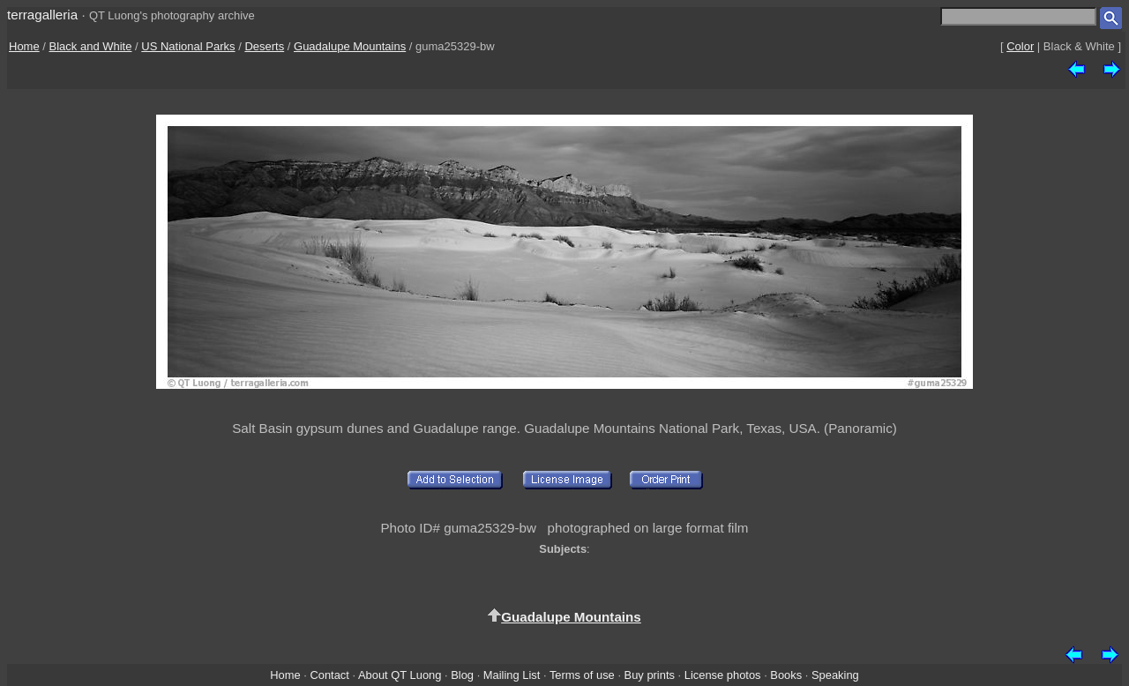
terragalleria (42, 14)
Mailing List (512, 675)
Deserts (264, 46)
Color (1020, 46)
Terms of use (582, 675)
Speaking (835, 675)
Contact (329, 675)
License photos (722, 675)
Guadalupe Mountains (350, 46)
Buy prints (649, 675)
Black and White (90, 46)
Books (786, 675)
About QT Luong (399, 675)
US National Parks (188, 46)
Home (24, 46)
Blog (462, 675)
